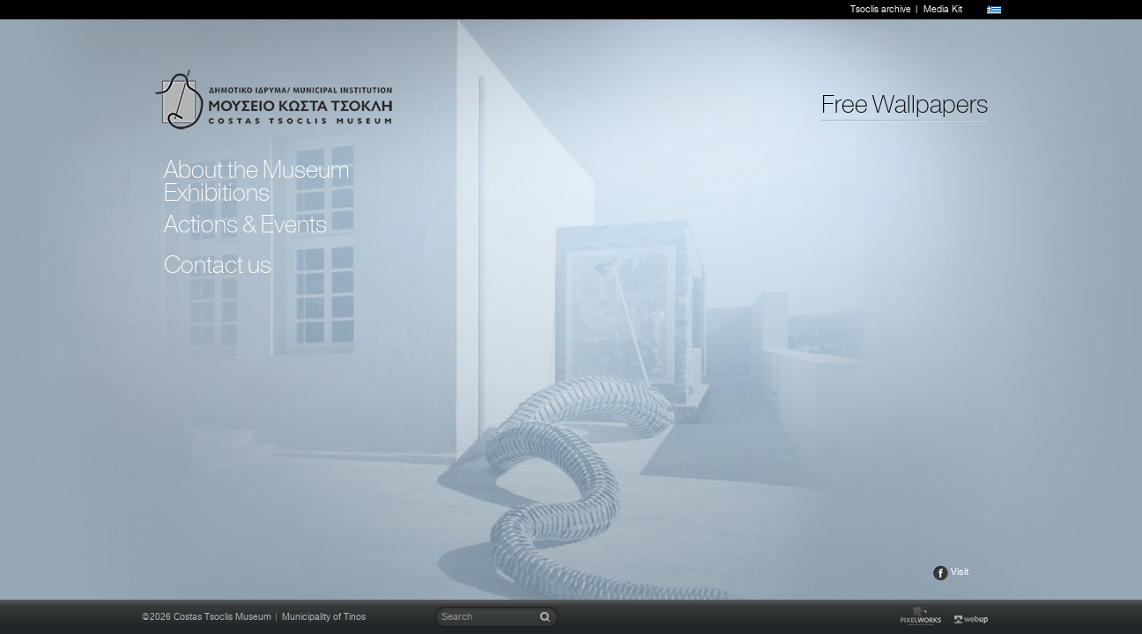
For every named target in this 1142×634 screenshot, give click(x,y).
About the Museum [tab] (257, 170)
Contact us (217, 265)
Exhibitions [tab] (217, 193)
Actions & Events (245, 224)
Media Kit (942, 9)
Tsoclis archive (880, 9)
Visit (960, 572)
